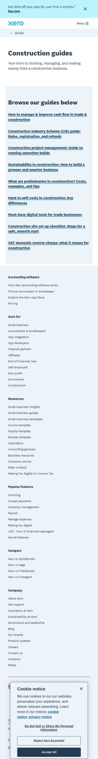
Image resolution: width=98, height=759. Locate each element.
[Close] (81, 688)
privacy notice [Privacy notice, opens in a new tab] (40, 717)
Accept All (48, 752)
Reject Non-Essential (49, 740)
